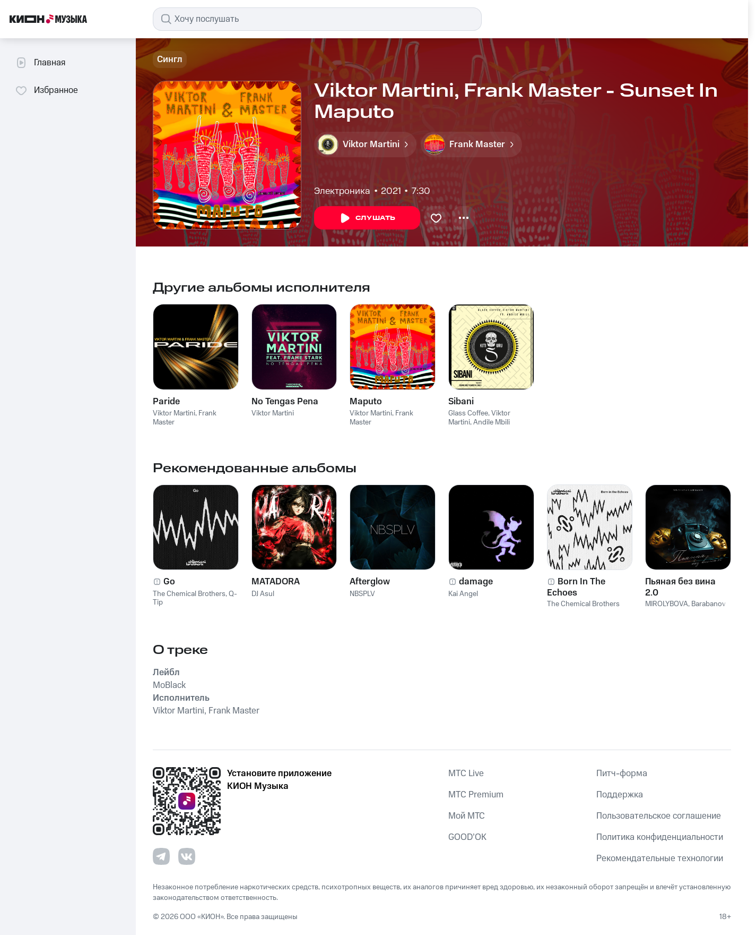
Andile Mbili (491, 422)
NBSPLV (362, 594)
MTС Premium (475, 794)
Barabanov (708, 604)
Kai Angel (463, 594)
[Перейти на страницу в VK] (186, 856)
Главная (40, 62)
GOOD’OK (467, 837)
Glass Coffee (468, 413)
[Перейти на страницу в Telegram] (161, 856)
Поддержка (619, 794)
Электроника (342, 191)
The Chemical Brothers (189, 594)
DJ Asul (262, 594)
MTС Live (466, 773)
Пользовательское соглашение (658, 816)
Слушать (367, 218)
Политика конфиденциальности (659, 837)
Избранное (46, 90)
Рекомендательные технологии (659, 858)
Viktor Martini (174, 413)
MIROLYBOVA (666, 604)
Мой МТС (466, 816)
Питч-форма (621, 773)
